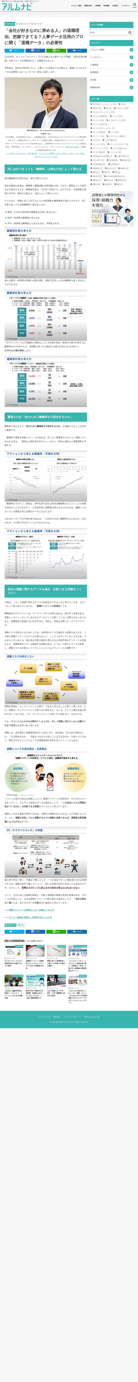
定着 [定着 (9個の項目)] (107, 172)
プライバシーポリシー (72, 1017)
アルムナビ (67, 1022)
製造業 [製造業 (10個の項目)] (122, 180)
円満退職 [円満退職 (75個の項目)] (97, 168)
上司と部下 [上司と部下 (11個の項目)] (98, 160)
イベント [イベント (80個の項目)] (117, 116)
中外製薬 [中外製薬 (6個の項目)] (113, 160)
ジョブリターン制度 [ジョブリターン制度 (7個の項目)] (117, 136)
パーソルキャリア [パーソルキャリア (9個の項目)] (100, 148)
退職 (22, 925)
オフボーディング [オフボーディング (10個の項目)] (117, 120)
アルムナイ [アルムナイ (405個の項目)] (122, 108)
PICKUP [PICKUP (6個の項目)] (97, 108)
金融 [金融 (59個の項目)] (108, 184)
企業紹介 (115, 5)
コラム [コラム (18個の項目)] (114, 132)
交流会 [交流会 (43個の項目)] (127, 160)
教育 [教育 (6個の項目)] (117, 172)
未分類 (93, 80)
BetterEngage (71, 147)
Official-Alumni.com (92, 1017)
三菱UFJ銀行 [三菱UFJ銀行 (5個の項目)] (123, 156)
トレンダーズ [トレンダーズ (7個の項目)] (99, 144)
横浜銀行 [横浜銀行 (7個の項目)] (97, 180)
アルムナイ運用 (76, 5)
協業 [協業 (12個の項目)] (96, 172)
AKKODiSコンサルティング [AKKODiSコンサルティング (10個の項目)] (104, 104)
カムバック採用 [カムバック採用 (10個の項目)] (100, 124)
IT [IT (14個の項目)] (123, 104)
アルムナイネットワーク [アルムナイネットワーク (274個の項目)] (104, 112)
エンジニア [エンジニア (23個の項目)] (98, 120)
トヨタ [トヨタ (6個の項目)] (96, 140)
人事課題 (98, 5)
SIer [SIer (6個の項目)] (108, 108)
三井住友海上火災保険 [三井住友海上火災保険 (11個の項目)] (102, 156)
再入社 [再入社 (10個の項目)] (111, 168)
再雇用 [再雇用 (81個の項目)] (124, 168)
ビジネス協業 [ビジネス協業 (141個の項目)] (120, 148)
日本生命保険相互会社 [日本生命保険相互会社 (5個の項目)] (115, 176)
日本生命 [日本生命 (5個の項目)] (97, 176)
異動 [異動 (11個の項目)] (109, 180)
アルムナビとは (44, 1017)
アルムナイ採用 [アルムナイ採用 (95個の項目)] (100, 116)
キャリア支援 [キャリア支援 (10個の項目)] (99, 132)
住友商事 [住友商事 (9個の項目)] (114, 164)
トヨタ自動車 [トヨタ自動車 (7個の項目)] (111, 140)
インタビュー (125, 5)
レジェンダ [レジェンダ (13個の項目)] (115, 152)
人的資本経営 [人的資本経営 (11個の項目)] (99, 164)
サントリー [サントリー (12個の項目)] (98, 136)
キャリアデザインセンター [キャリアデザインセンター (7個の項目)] (103, 128)
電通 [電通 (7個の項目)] (119, 184)
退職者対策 (88, 5)
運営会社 (56, 1017)
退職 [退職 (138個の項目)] (96, 184)
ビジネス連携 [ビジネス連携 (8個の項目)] (99, 152)
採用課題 (106, 5)
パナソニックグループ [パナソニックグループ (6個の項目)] (118, 144)
